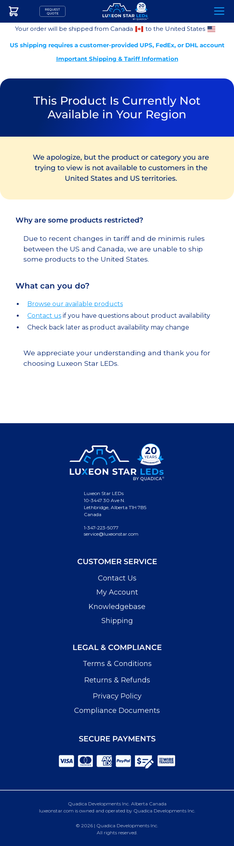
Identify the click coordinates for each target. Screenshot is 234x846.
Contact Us (117, 578)
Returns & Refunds (117, 680)
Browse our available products (75, 304)
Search (197, 11)
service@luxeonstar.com (111, 534)
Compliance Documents (117, 710)
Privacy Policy (117, 696)
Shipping (117, 620)
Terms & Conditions (117, 663)
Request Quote (52, 11)
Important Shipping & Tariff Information (117, 58)
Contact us (44, 315)
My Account (117, 592)
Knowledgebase (117, 606)
